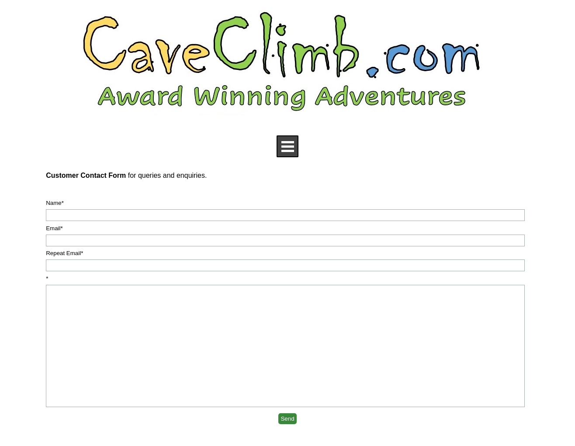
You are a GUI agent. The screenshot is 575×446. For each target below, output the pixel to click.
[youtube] (97, 438)
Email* (54, 228)
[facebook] (84, 438)
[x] (110, 438)
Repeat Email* (64, 253)
